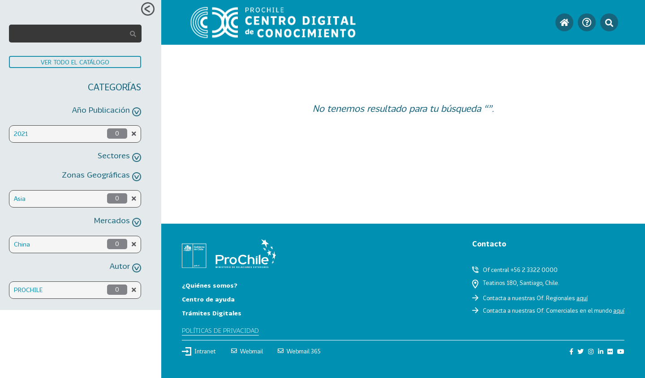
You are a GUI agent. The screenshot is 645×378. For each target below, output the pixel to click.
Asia (20, 198)
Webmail (247, 351)
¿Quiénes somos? (209, 285)
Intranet (199, 351)
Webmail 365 (299, 351)
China (22, 244)
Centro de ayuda (208, 299)
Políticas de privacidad (220, 330)
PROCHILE (28, 289)
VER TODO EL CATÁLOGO (75, 62)
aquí (582, 298)
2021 (21, 133)
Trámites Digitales (211, 313)
